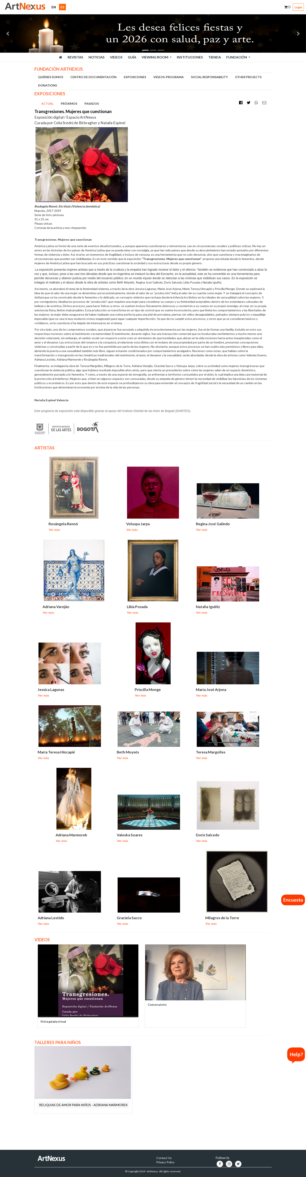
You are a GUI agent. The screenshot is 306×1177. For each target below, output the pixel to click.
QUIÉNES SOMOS (50, 77)
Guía (132, 57)
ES (62, 7)
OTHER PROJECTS (248, 77)
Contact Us (164, 1157)
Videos (116, 57)
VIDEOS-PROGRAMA (168, 77)
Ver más (54, 529)
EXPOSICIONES (135, 77)
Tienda (214, 57)
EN (55, 6)
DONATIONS (47, 85)
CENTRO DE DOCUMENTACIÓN (93, 77)
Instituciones (190, 57)
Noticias (97, 57)
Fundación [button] (237, 57)
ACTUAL (47, 103)
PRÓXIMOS (69, 103)
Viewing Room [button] (155, 57)
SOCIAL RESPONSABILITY (209, 77)
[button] (7, 33)
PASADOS (91, 103)
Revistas (75, 57)
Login (298, 7)
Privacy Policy (165, 1162)
